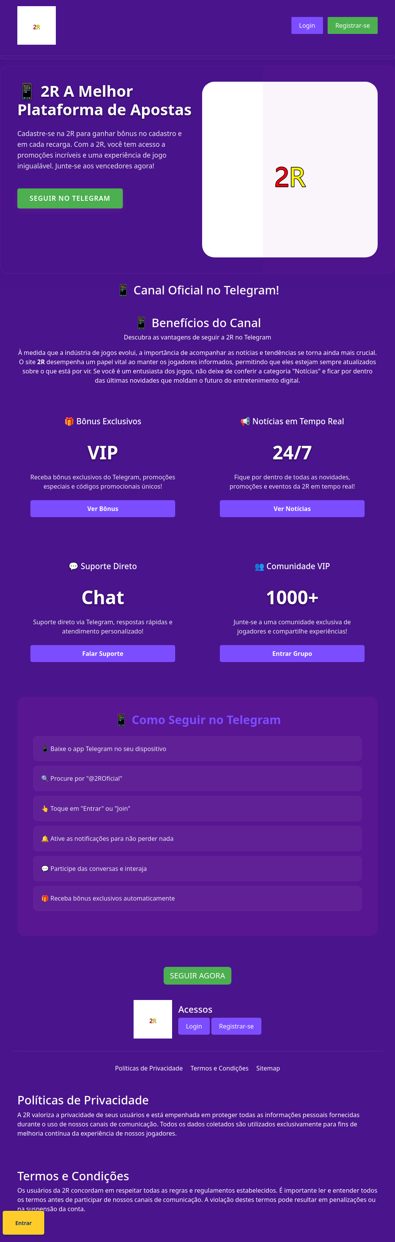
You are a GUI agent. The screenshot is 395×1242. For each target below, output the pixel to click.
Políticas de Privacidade (149, 1078)
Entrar (223, 1224)
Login (307, 25)
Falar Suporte (102, 663)
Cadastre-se (174, 1224)
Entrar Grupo (292, 663)
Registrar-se (352, 25)
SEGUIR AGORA (197, 985)
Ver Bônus (102, 518)
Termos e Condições (220, 1078)
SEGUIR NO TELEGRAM (70, 198)
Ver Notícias (292, 518)
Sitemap (268, 1078)
